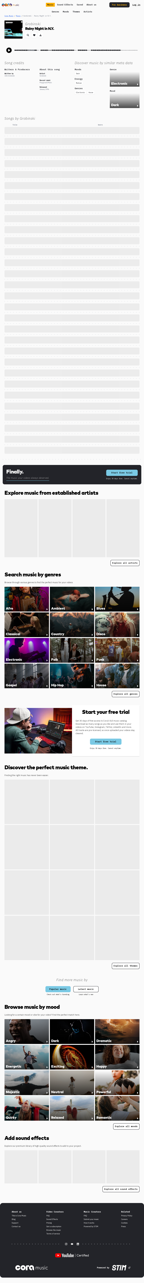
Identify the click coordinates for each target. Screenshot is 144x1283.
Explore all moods (126, 1126)
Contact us (16, 1226)
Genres (55, 11)
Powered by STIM (91, 1226)
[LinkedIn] (78, 1244)
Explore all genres (126, 694)
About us (91, 4)
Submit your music (91, 1219)
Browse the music (53, 1230)
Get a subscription (53, 1226)
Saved (80, 4)
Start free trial (122, 472)
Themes (76, 11)
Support (15, 1223)
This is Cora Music (19, 1216)
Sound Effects (65, 4)
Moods (66, 11)
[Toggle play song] (9, 50)
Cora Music (9, 16)
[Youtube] (72, 1244)
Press (123, 1226)
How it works (89, 1223)
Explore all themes (126, 966)
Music (50, 4)
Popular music (58, 989)
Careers (124, 1219)
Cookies (124, 1223)
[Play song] (13, 30)
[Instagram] (66, 1244)
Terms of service (53, 1234)
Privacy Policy (126, 1216)
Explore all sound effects (121, 1189)
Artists (88, 11)
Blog (14, 1219)
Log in (136, 4)
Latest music (86, 989)
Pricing (49, 1223)
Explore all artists (125, 563)
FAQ (48, 1216)
